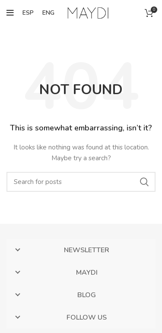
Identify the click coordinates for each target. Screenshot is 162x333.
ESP (28, 13)
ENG (48, 13)
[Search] (81, 182)
